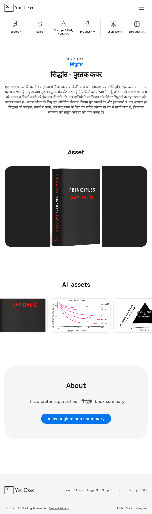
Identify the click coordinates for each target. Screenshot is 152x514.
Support (107, 490)
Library (78, 490)
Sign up (133, 490)
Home (66, 490)
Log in (120, 490)
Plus (145, 490)
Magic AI (92, 490)
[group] (15, 27)
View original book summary (76, 418)
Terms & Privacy (59, 508)
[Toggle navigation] (141, 7)
